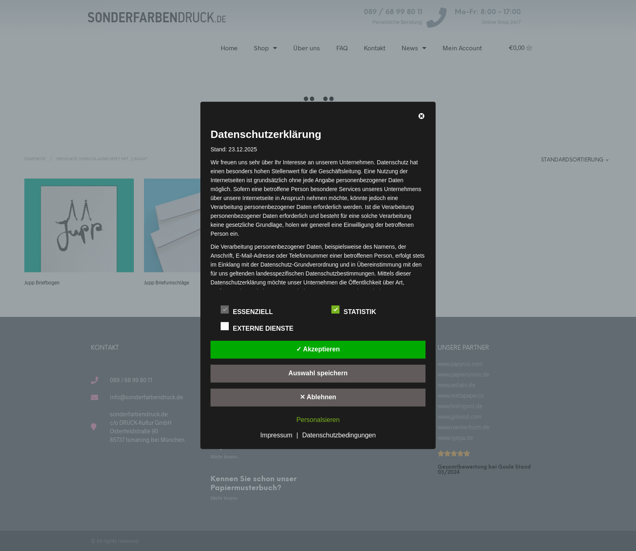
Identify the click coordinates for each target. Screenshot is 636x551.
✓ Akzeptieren (318, 349)
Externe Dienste (261, 327)
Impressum (276, 435)
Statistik (358, 310)
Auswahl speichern (318, 373)
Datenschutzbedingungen (339, 435)
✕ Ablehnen (318, 397)
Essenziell (251, 310)
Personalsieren (318, 419)
